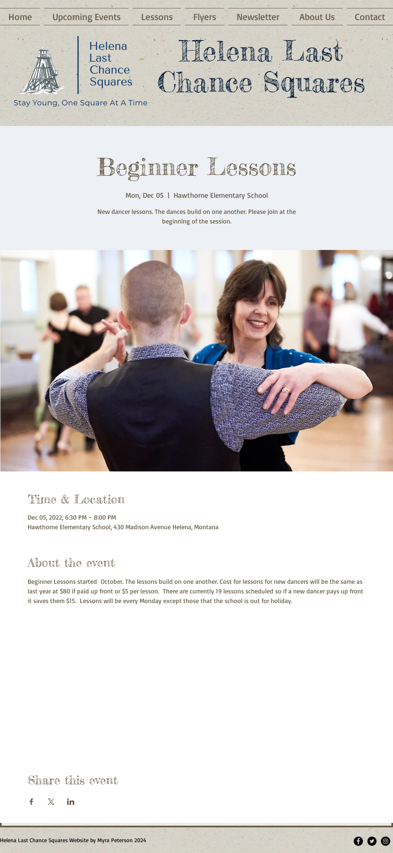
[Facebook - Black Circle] (358, 841)
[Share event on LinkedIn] (71, 801)
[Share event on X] (51, 801)
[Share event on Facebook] (31, 801)
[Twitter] (372, 841)
